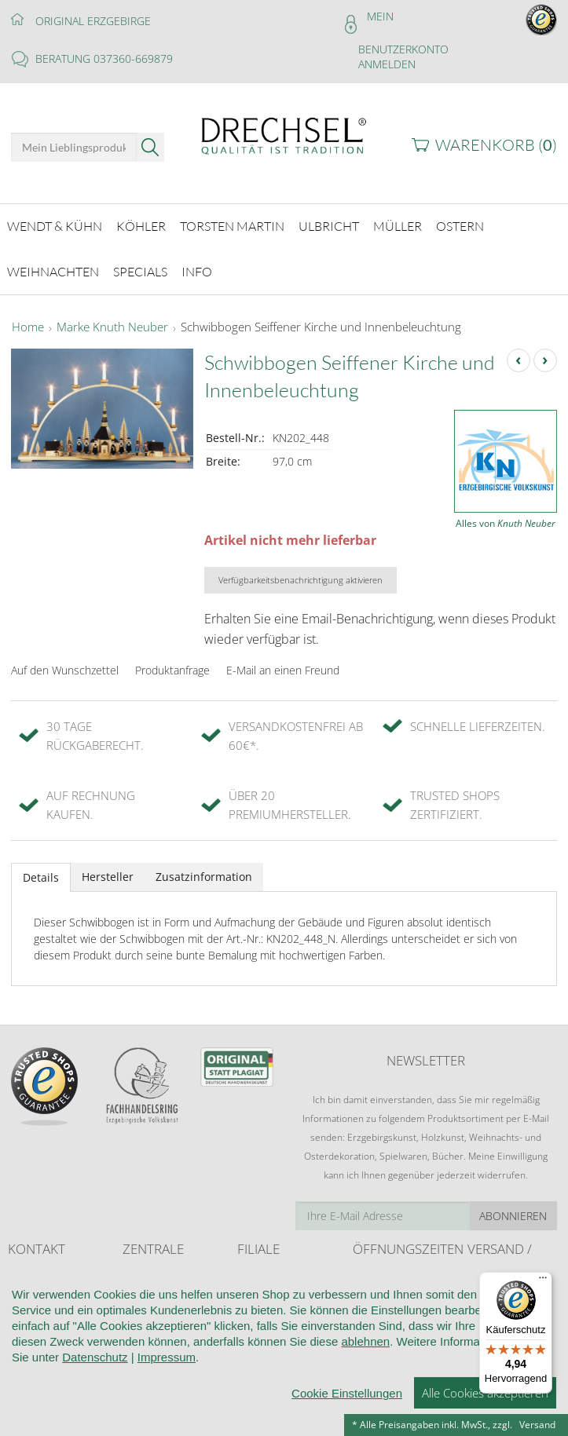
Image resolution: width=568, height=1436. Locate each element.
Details (41, 868)
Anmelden (387, 64)
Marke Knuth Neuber (112, 318)
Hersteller (108, 868)
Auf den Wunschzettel (65, 661)
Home (28, 318)
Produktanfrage (172, 661)
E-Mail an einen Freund (282, 661)
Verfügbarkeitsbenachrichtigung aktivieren (300, 572)
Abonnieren (513, 1207)
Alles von (505, 514)
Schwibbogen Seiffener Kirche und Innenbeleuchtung (321, 318)
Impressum (166, 1427)
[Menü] (542, 1281)
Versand (537, 1424)
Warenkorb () (496, 145)
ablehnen (365, 1411)
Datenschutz (94, 1427)
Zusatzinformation (204, 868)
